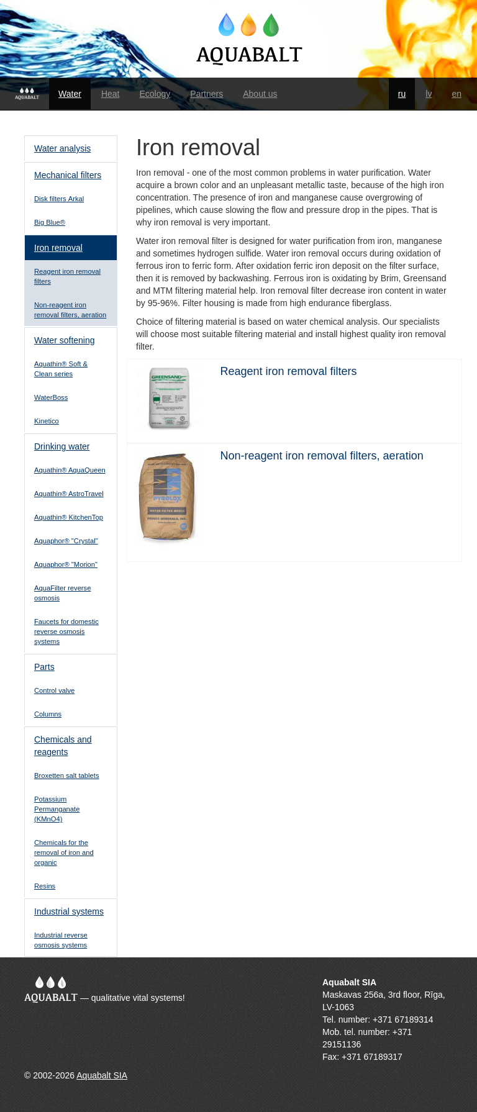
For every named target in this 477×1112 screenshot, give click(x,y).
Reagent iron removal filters (67, 276)
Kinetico (46, 421)
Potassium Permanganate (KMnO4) (57, 809)
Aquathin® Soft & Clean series (61, 368)
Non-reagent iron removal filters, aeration (70, 310)
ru (402, 94)
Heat (110, 94)
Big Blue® (49, 222)
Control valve (54, 690)
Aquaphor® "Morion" (66, 564)
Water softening (64, 340)
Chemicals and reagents (63, 746)
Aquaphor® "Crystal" (66, 541)
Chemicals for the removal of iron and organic (64, 852)
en (456, 94)
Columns (47, 714)
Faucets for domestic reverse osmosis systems (66, 631)
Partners (206, 94)
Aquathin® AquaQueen (70, 470)
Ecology (154, 94)
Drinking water (61, 446)
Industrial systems (69, 911)
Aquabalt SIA (101, 1075)
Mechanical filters (67, 175)
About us (260, 94)
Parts (44, 667)
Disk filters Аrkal (59, 198)
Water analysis (62, 148)
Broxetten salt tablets (66, 775)
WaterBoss (51, 397)
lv (428, 94)
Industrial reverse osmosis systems (61, 940)
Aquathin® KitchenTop (68, 517)
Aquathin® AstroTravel (69, 493)
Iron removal (58, 248)
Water (69, 94)
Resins (44, 886)
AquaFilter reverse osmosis (62, 593)
